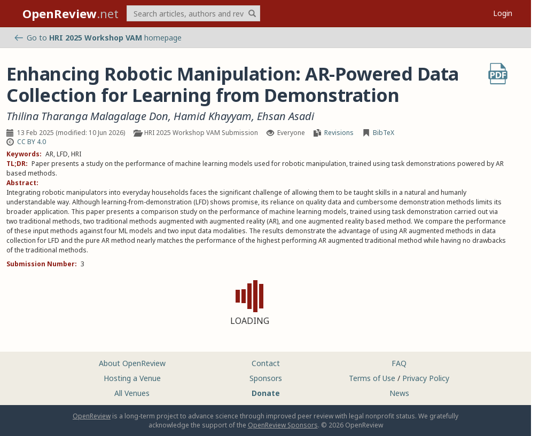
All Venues (132, 393)
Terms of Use (372, 378)
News (399, 393)
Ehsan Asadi (285, 116)
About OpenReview (132, 363)
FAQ (399, 363)
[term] (193, 13)
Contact (266, 363)
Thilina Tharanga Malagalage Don (87, 116)
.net (70, 13)
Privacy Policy (425, 378)
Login (502, 13)
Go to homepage (98, 38)
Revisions (339, 132)
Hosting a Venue (132, 378)
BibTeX (383, 132)
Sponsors (265, 378)
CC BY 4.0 (31, 141)
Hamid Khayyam (213, 116)
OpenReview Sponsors (283, 425)
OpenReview (92, 416)
